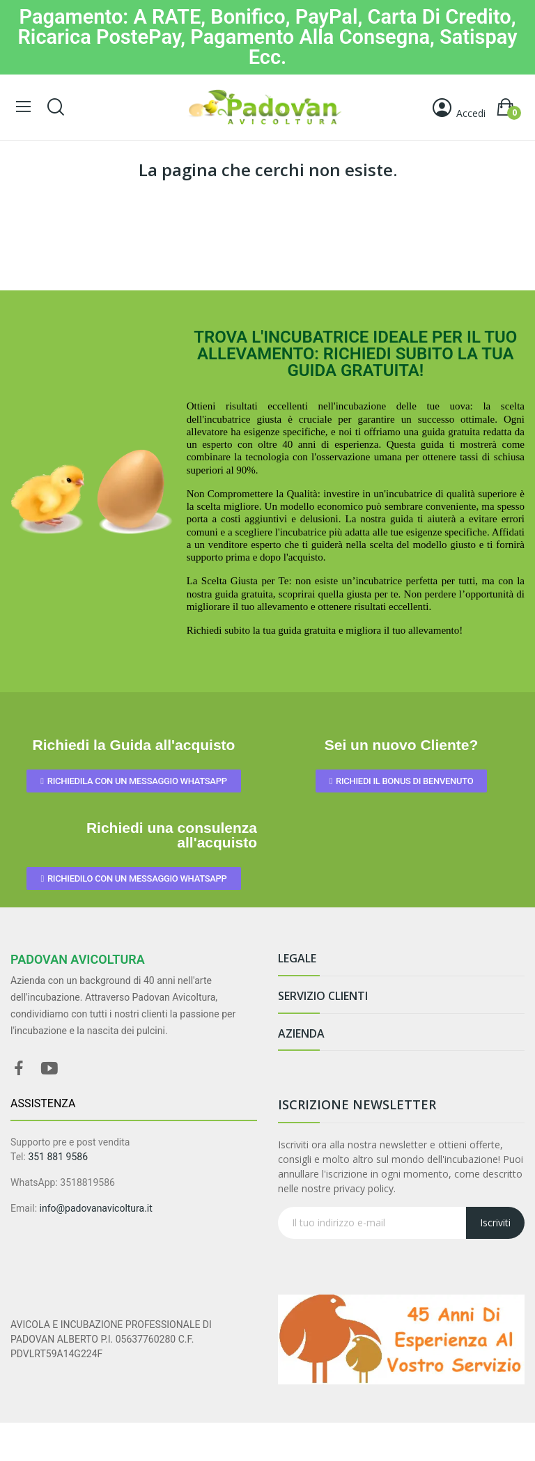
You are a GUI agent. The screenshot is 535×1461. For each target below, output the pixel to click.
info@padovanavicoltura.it (96, 1208)
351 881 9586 (58, 1156)
